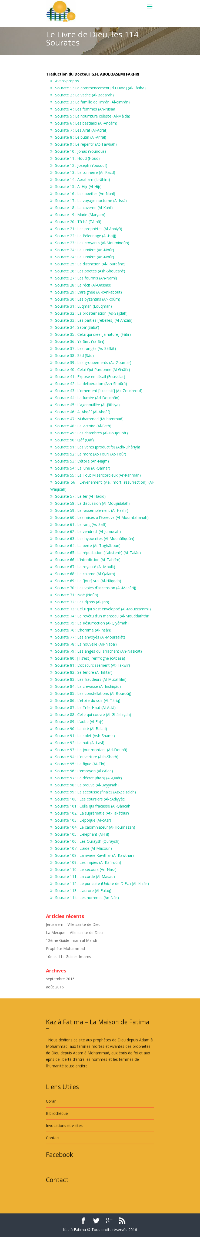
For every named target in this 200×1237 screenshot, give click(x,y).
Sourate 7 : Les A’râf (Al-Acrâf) (81, 130)
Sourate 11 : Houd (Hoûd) (77, 158)
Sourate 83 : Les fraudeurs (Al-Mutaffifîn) (90, 679)
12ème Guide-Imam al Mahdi (71, 940)
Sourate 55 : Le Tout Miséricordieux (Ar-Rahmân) (98, 475)
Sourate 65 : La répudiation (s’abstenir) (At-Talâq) (98, 552)
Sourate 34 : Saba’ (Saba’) (77, 327)
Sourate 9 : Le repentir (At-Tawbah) (86, 144)
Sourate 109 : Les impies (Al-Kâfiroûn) (88, 862)
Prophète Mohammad (65, 948)
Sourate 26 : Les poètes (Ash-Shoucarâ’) (90, 271)
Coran (51, 1128)
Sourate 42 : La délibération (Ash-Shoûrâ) (91, 383)
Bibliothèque (57, 1141)
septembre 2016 (60, 978)
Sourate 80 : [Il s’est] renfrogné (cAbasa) (90, 658)
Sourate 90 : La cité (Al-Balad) (81, 728)
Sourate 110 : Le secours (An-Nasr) (85, 869)
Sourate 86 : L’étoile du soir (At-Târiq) (87, 700)
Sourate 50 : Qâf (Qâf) (74, 439)
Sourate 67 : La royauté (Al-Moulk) (85, 566)
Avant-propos (67, 80)
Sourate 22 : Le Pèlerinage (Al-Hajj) (85, 235)
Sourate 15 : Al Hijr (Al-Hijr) (78, 186)
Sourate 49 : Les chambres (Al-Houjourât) (91, 432)
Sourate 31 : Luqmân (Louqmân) (83, 306)
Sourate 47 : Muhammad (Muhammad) (89, 418)
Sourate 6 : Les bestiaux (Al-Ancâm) (86, 123)
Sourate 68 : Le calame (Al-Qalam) (85, 573)
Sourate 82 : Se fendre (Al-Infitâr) (83, 672)
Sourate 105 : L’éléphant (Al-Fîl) (82, 834)
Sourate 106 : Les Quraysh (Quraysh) (87, 841)
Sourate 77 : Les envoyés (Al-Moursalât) (90, 637)
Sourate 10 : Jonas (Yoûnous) (80, 151)
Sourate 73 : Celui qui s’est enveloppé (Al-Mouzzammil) (103, 608)
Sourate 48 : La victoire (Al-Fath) (83, 425)
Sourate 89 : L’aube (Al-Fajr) (79, 721)
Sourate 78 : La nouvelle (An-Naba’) (86, 644)
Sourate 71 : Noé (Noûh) (76, 594)
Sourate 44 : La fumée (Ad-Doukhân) (87, 397)
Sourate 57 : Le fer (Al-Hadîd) (80, 496)
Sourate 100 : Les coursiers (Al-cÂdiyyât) (90, 799)
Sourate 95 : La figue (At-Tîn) (80, 763)
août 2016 (55, 986)
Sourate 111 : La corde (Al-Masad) (85, 876)
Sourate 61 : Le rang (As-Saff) (80, 524)
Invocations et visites (64, 1153)
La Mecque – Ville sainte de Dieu (74, 932)
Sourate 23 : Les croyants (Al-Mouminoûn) (92, 242)
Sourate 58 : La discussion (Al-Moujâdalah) (92, 503)
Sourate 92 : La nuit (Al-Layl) (79, 742)
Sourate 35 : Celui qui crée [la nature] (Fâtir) (93, 334)
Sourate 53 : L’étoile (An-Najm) (82, 461)
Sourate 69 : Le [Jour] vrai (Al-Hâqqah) (88, 580)
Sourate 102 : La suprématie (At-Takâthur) (92, 813)
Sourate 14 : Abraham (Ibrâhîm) (82, 179)
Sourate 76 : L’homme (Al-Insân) (83, 630)
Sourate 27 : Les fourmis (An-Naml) (86, 278)
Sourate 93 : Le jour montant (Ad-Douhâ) (91, 749)
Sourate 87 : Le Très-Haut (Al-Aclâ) (85, 707)
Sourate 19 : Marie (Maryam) (80, 214)
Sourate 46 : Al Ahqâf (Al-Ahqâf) (82, 411)
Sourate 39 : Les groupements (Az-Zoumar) (93, 362)
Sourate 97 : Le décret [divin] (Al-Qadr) (88, 777)
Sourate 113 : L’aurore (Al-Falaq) (83, 890)
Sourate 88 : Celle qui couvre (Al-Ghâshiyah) (93, 714)
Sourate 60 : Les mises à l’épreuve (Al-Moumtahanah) (102, 517)
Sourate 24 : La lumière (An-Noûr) (84, 249)
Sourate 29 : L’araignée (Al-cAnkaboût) (88, 292)
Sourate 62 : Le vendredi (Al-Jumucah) (88, 531)
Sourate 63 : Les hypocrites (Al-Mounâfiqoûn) (94, 538)
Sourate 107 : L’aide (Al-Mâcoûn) (83, 848)
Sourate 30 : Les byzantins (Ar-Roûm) (87, 299)
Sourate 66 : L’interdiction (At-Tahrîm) (88, 559)
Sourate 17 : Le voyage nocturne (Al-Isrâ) (91, 200)
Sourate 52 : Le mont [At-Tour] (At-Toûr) (90, 454)
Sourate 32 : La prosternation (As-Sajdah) (91, 313)
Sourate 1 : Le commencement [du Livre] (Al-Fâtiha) (100, 87)
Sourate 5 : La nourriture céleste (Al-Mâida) (92, 116)
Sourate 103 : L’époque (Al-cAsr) (83, 820)
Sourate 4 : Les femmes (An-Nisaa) (85, 109)
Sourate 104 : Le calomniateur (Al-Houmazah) (95, 827)
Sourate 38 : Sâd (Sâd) (74, 355)
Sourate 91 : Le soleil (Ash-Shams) (85, 735)
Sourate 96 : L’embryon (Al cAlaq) (84, 770)
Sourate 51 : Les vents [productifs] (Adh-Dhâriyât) (98, 447)
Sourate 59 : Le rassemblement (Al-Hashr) (91, 510)
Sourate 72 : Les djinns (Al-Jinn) (82, 601)
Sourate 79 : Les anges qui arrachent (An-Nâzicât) (98, 651)
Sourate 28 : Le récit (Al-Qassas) (83, 285)
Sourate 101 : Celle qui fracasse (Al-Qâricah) (93, 806)
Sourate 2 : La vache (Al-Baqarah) (84, 94)
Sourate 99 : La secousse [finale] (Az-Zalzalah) (95, 792)
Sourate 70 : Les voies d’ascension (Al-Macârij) (95, 587)
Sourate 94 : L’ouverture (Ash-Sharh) (86, 756)
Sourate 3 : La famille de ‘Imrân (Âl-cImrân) (92, 102)
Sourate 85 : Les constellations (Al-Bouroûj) (93, 693)
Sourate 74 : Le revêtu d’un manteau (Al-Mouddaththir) (103, 615)
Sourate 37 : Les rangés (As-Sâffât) (85, 348)
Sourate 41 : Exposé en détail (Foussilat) (90, 376)
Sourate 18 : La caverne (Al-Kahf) (84, 207)
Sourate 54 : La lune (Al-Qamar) (82, 468)
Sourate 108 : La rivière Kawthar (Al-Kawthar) (94, 855)
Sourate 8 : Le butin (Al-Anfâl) (80, 137)
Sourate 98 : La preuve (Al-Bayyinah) (87, 784)
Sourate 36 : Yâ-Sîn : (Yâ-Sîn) (79, 341)
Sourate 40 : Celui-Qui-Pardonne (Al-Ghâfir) (92, 369)
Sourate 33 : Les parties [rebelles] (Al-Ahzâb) (93, 320)
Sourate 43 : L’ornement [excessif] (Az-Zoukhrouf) (98, 390)
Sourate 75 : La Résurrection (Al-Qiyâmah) (92, 623)
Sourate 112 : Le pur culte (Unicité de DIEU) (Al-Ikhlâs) (102, 883)
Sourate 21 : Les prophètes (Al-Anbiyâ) (88, 228)
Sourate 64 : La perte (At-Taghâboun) (88, 545)
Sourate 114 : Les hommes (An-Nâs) (87, 897)
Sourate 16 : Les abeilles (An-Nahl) (85, 193)
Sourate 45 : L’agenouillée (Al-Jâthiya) (87, 404)
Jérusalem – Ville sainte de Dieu (73, 924)
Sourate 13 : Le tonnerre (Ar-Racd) (85, 172)
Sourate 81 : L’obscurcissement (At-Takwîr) (92, 665)
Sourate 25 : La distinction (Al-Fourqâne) (90, 263)
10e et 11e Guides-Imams (68, 956)
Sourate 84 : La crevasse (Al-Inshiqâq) (88, 686)
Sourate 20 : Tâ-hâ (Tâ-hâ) (78, 221)
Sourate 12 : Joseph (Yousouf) (81, 165)
